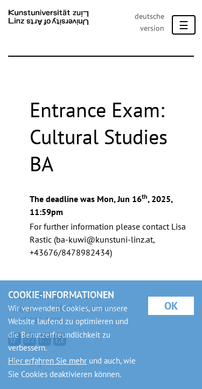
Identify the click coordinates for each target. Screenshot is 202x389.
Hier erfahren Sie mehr (47, 361)
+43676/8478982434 (70, 252)
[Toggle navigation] (184, 25)
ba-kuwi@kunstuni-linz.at (104, 239)
